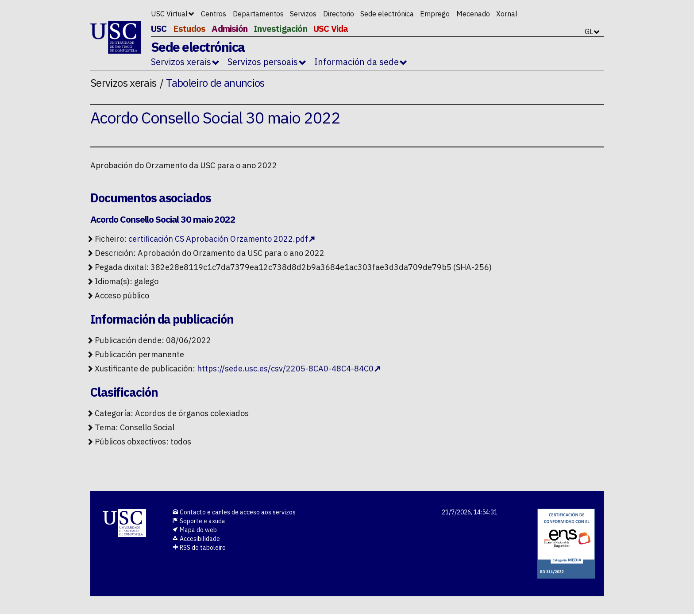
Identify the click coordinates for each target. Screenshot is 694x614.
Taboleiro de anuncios (215, 83)
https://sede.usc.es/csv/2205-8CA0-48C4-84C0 (285, 368)
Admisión (229, 29)
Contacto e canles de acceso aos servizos (234, 512)
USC (159, 29)
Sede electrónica (387, 13)
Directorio (338, 13)
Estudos (189, 29)
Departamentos (258, 13)
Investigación (280, 29)
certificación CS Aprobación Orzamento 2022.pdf (218, 239)
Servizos (303, 13)
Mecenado (473, 13)
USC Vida (330, 29)
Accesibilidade (196, 539)
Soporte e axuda (198, 521)
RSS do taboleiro (199, 548)
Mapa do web (194, 530)
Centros (213, 13)
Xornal (506, 13)
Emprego (435, 13)
